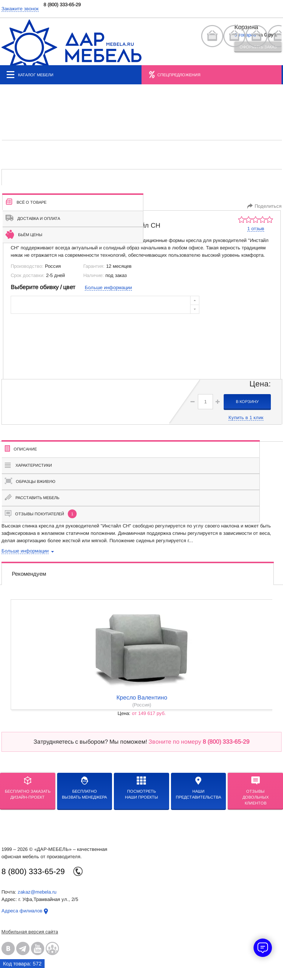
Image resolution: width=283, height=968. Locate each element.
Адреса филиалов (21, 910)
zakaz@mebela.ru (37, 892)
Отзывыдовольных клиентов (255, 790)
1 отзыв (255, 228)
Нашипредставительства (198, 787)
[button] (218, 402)
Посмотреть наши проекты (141, 787)
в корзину (247, 401)
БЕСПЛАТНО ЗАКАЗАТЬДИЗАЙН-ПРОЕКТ (27, 787)
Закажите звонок (20, 8)
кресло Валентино (141, 697)
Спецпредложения (178, 75)
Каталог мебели (30, 74)
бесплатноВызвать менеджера (84, 787)
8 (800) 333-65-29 (62, 4)
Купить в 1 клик (245, 417)
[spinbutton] (205, 401)
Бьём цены (24, 234)
